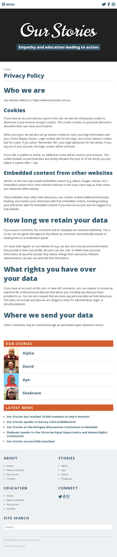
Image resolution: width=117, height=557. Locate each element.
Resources (13, 474)
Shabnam (66, 478)
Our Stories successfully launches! (31, 441)
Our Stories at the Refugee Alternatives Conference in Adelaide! (52, 427)
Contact (11, 478)
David (64, 474)
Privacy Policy (32, 540)
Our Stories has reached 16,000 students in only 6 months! (48, 416)
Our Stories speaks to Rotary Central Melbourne (41, 422)
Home (7, 69)
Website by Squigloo (15, 546)
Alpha (64, 465)
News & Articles (15, 470)
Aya (63, 470)
